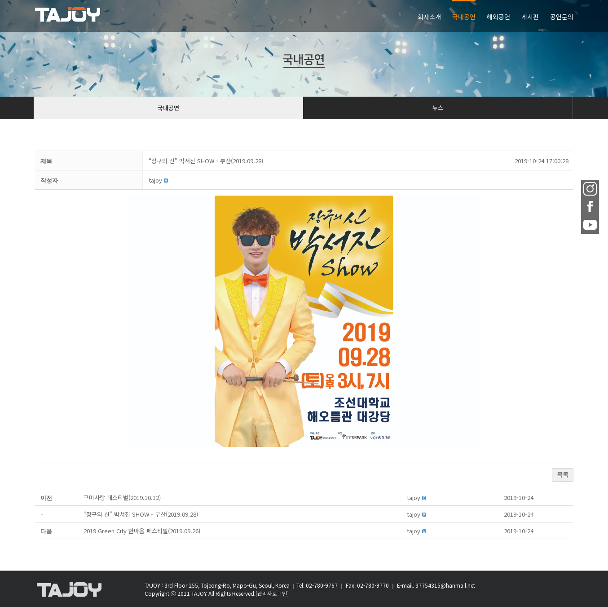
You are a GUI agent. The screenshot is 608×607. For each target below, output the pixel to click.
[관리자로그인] (272, 593)
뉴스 (437, 107)
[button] (155, 180)
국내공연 (168, 107)
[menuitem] (435, 16)
